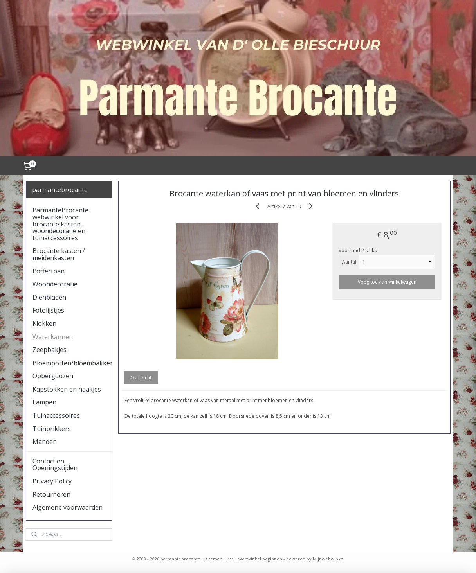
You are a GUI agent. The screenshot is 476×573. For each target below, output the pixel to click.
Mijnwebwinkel (328, 559)
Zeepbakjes (49, 349)
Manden (44, 441)
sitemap (214, 559)
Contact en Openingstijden (55, 464)
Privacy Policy (52, 481)
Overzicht (140, 377)
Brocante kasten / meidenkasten (58, 254)
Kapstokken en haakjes (66, 389)
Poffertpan (48, 271)
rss (230, 559)
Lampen (44, 402)
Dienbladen (49, 297)
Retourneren (51, 494)
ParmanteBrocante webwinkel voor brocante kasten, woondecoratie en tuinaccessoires (60, 224)
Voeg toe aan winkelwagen (387, 281)
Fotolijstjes (48, 310)
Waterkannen (52, 336)
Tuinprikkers (51, 428)
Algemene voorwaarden (67, 507)
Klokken (44, 323)
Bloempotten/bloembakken (72, 363)
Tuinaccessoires (56, 415)
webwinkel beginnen (260, 559)
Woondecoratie (55, 284)
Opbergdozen (52, 376)
